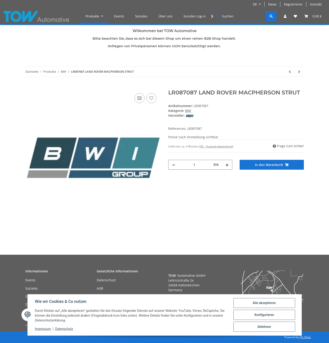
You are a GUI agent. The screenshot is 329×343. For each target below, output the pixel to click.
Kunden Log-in (195, 16)
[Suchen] (242, 16)
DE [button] (255, 4)
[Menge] (194, 164)
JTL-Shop (305, 337)
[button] (285, 16)
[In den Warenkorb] (29, 86)
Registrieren (293, 4)
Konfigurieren (264, 315)
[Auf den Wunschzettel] (151, 98)
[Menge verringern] (174, 164)
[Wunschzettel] (295, 16)
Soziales (141, 16)
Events (119, 16)
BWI (188, 110)
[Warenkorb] (313, 16)
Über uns (165, 16)
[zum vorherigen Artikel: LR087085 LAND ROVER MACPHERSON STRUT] (289, 72)
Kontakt (316, 4)
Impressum (43, 329)
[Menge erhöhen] (227, 164)
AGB (100, 288)
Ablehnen (264, 327)
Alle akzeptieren (264, 303)
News (272, 4)
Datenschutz (106, 280)
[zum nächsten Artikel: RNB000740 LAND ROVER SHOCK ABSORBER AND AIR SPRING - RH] (299, 72)
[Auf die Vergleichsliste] (139, 98)
